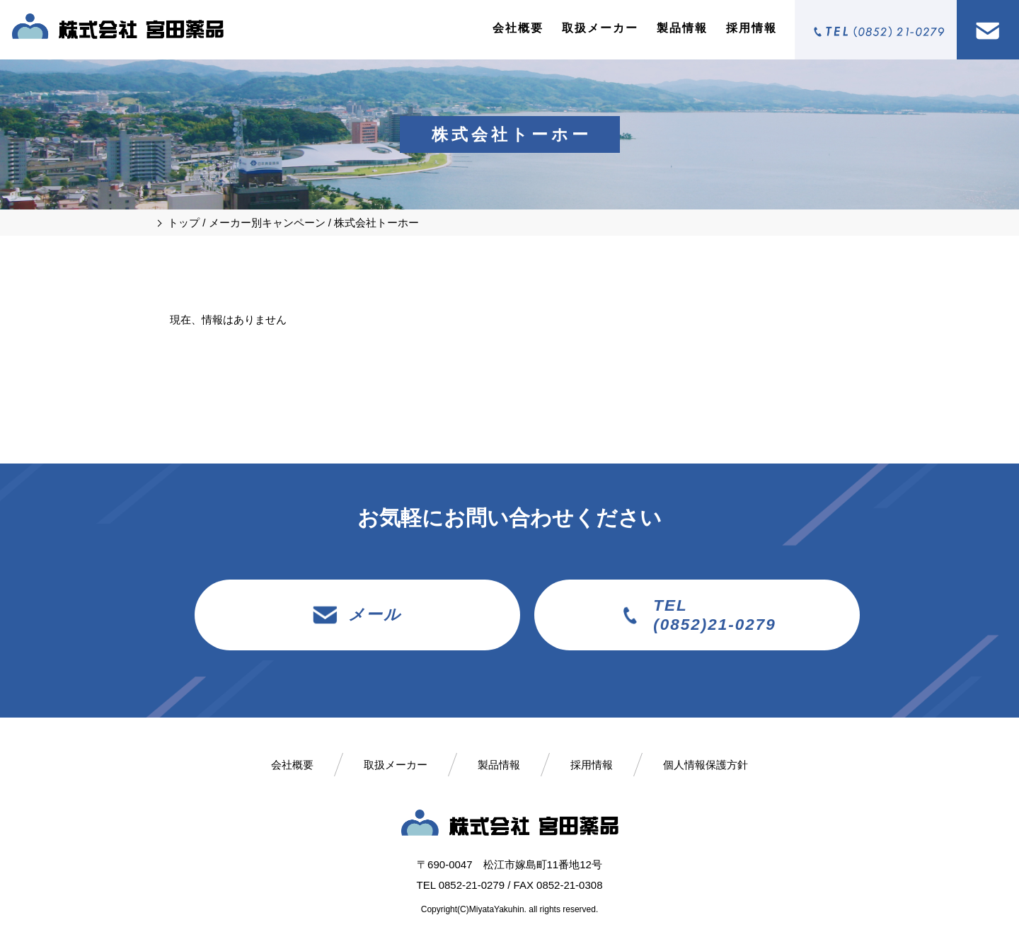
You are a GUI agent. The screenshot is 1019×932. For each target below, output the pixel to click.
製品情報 (682, 28)
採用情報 (751, 28)
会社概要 (518, 28)
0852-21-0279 (472, 885)
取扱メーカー (600, 28)
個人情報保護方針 (705, 765)
